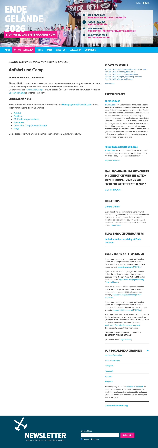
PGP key (137, 310)
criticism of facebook (134, 387)
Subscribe (127, 435)
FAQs (16, 128)
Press (40, 50)
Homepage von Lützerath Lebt (76, 104)
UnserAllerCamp (34, 89)
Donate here (116, 225)
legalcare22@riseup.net (123, 310)
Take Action (75, 50)
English (146, 3)
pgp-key (136, 325)
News (7, 50)
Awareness (19, 122)
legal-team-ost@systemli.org (131, 280)
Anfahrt (17, 113)
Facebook (109, 371)
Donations (90, 50)
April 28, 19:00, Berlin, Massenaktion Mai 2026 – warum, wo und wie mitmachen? (127, 69)
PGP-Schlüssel (112, 282)
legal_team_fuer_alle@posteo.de (118, 325)
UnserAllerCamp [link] (17, 92)
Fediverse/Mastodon (113, 355)
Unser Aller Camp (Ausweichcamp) (30, 125)
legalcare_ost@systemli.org (124, 295)
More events (109, 83)
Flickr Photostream (112, 360)
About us (61, 50)
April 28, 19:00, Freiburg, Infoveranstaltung (121, 74)
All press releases (112, 160)
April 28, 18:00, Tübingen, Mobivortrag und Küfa (123, 77)
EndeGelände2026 (24, 18)
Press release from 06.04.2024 (121, 147)
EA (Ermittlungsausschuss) (26, 119)
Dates (49, 50)
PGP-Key (138, 267)
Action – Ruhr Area (23, 50)
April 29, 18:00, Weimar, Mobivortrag (119, 79)
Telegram (109, 381)
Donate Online (112, 207)
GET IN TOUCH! (113, 190)
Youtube (108, 376)
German (86, 439)
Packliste (18, 116)
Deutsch (138, 3)
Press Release (112, 101)
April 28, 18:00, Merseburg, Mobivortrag (120, 72)
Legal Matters (125, 339)
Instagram (109, 366)
